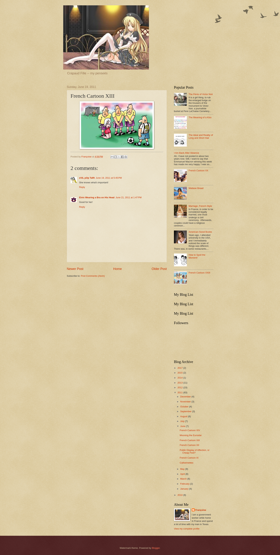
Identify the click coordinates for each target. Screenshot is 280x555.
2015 (180, 372)
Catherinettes (186, 462)
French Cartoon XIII (190, 440)
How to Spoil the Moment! (197, 256)
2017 (180, 368)
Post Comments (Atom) (93, 276)
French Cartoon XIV (190, 430)
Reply (82, 187)
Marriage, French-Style (200, 206)
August (184, 416)
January (184, 488)
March (183, 478)
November (185, 401)
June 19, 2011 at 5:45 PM (109, 178)
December (185, 396)
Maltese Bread (196, 188)
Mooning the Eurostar (191, 435)
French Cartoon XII (189, 445)
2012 (180, 387)
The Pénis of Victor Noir (201, 94)
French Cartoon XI (189, 457)
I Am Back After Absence (186, 153)
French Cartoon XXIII (199, 272)
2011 (180, 392)
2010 (180, 495)
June (183, 426)
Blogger (156, 548)
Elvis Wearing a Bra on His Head (96, 197)
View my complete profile (186, 528)
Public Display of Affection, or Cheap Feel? (194, 451)
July (182, 421)
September (186, 411)
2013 (180, 382)
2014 (180, 377)
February (185, 483)
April (182, 474)
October (184, 406)
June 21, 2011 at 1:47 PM (129, 197)
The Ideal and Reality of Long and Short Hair (201, 136)
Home (117, 269)
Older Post (159, 269)
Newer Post (75, 269)
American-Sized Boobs (200, 232)
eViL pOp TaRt (87, 178)
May (182, 469)
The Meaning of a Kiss (200, 117)
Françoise (200, 510)
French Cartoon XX (198, 170)
